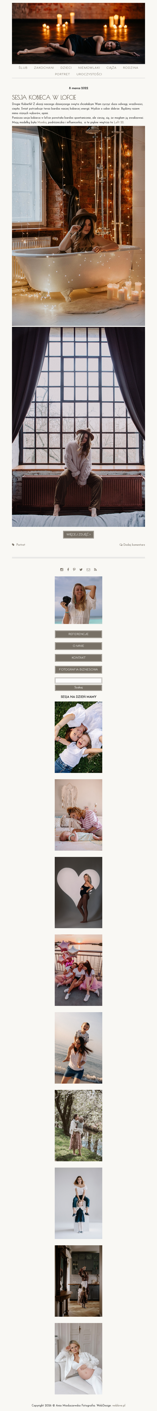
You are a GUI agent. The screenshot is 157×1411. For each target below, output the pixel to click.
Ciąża (111, 68)
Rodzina (130, 68)
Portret (62, 74)
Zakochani (44, 68)
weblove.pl (118, 1405)
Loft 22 (119, 122)
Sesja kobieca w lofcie (44, 97)
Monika (42, 122)
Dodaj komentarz (134, 545)
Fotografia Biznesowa (78, 669)
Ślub (23, 68)
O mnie (78, 646)
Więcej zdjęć (80, 535)
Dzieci (66, 68)
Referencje (78, 634)
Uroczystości (89, 74)
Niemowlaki (89, 68)
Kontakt (79, 657)
